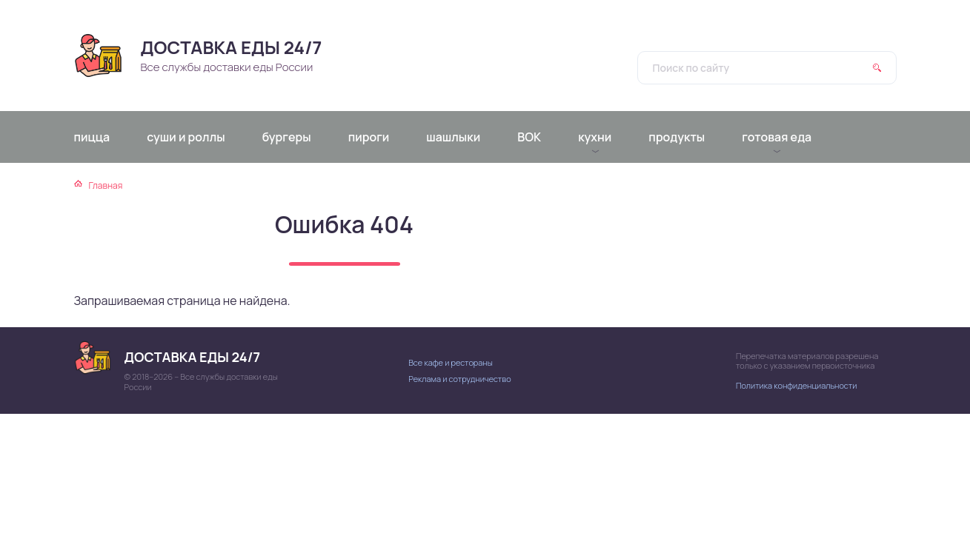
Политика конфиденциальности (796, 385)
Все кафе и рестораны (450, 362)
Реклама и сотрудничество (459, 378)
